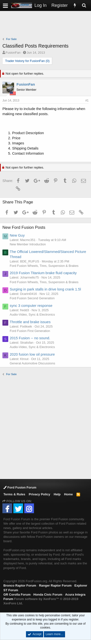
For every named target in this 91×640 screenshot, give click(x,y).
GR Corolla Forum (17, 594)
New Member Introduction (28, 244)
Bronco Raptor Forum (19, 585)
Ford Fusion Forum (19, 487)
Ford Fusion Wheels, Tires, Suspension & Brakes (44, 266)
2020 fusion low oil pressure (32, 354)
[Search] (84, 5)
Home (68, 494)
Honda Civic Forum (47, 594)
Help (57, 494)
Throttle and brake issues (30, 322)
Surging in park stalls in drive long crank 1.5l (45, 289)
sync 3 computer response (31, 305)
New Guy (17, 235)
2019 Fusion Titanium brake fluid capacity (43, 273)
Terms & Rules (14, 494)
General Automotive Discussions (32, 363)
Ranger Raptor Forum (55, 585)
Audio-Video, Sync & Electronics (32, 314)
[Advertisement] (46, 25)
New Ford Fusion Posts (23, 227)
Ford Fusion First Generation (30, 331)
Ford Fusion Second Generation (32, 298)
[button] (5, 5)
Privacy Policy (39, 494)
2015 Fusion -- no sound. (30, 338)
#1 (87, 100)
